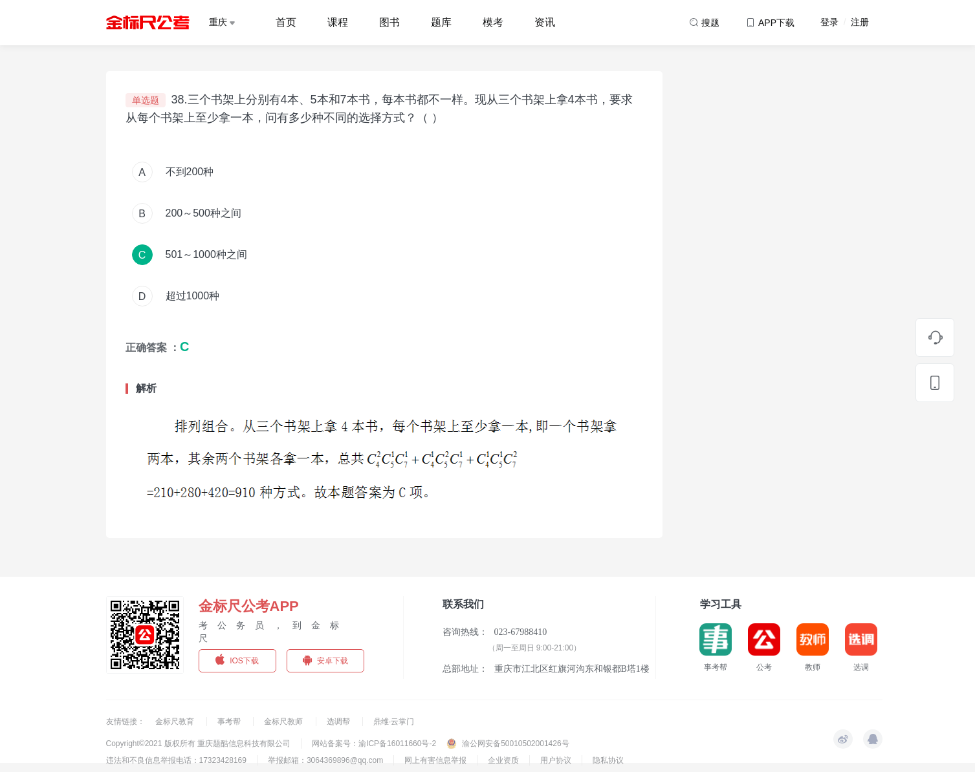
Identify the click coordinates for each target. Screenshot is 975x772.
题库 (441, 22)
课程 (337, 22)
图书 (389, 22)
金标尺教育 (175, 721)
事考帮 (230, 721)
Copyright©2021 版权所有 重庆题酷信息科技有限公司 (198, 743)
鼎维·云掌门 (393, 721)
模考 (493, 22)
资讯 (544, 22)
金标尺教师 (284, 721)
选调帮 (339, 721)
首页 (286, 22)
